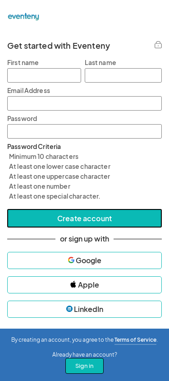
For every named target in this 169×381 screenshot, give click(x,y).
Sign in (84, 365)
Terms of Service (135, 339)
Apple (84, 284)
